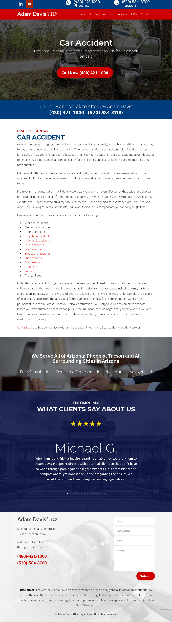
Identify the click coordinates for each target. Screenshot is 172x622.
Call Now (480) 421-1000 (84, 72)
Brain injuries (32, 262)
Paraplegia (30, 267)
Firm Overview (97, 14)
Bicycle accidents (35, 249)
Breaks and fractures (37, 253)
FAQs (134, 14)
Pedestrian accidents (37, 236)
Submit (145, 576)
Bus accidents (33, 258)
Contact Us (148, 14)
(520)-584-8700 (32, 563)
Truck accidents (34, 245)
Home (81, 14)
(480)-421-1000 (32, 556)
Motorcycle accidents (37, 240)
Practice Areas (118, 14)
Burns (28, 271)
